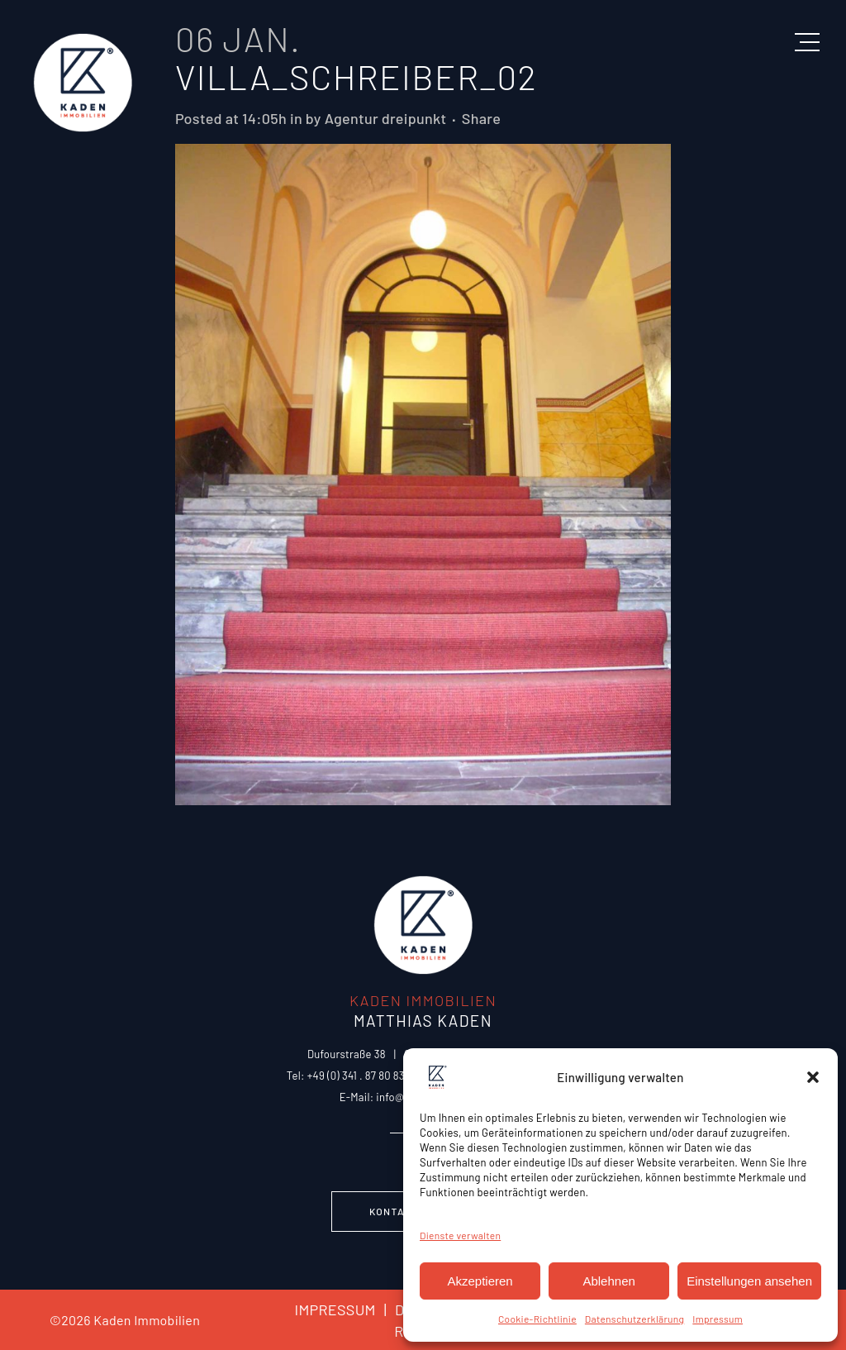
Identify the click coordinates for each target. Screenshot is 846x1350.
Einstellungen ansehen (749, 1281)
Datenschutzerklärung (634, 1318)
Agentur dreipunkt (386, 118)
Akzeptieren (479, 1281)
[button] (813, 1077)
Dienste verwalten (460, 1235)
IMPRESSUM (334, 1309)
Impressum (717, 1318)
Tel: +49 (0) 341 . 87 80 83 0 (350, 1075)
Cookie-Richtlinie (537, 1318)
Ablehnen (608, 1281)
